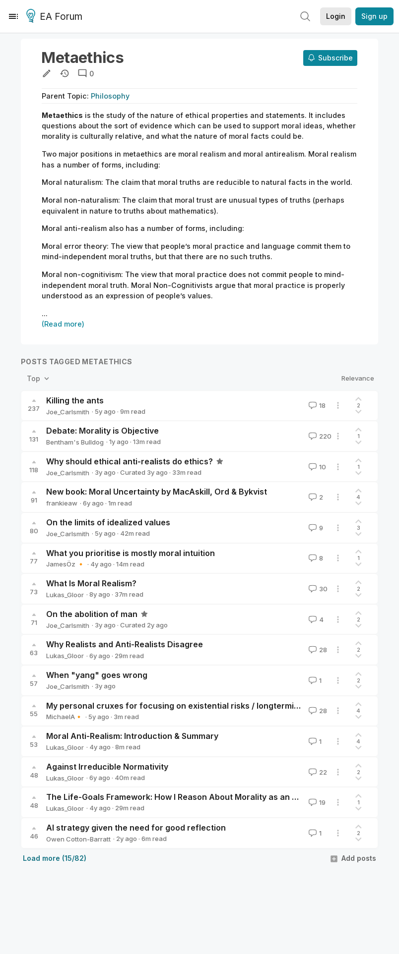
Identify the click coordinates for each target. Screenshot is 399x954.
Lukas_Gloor (65, 595)
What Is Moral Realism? (91, 583)
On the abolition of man (91, 614)
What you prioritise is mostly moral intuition (130, 553)
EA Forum (55, 16)
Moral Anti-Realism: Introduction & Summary (132, 736)
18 (316, 405)
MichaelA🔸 (64, 717)
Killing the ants (75, 400)
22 (317, 772)
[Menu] (13, 16)
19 (316, 802)
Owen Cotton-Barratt (78, 839)
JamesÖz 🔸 (65, 564)
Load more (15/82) (54, 858)
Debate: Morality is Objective (102, 431)
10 (316, 466)
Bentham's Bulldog (75, 442)
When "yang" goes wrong (96, 675)
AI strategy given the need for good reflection (136, 828)
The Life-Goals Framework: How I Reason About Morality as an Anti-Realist (191, 797)
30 (317, 588)
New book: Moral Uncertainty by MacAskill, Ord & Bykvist (156, 492)
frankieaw (61, 503)
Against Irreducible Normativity (107, 767)
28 (317, 649)
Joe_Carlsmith (67, 412)
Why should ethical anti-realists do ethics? (129, 461)
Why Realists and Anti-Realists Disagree (124, 644)
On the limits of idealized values (108, 522)
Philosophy (110, 96)
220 (319, 436)
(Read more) (63, 324)
